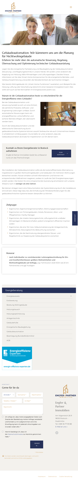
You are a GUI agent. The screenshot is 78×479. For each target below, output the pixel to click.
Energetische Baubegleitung (18, 333)
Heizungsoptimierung (16, 319)
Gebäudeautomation (15, 337)
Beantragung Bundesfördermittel (20, 341)
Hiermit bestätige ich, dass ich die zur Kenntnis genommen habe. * (21, 440)
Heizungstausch (13, 315)
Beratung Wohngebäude (17, 310)
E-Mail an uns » (61, 432)
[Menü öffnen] (71, 7)
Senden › (37, 450)
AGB (8, 346)
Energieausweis (13, 302)
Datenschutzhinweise (15, 440)
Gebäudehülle (12, 328)
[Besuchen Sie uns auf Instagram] (56, 438)
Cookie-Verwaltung (65, 476)
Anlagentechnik (13, 324)
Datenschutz (52, 476)
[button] (75, 218)
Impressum (42, 476)
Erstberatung (12, 306)
